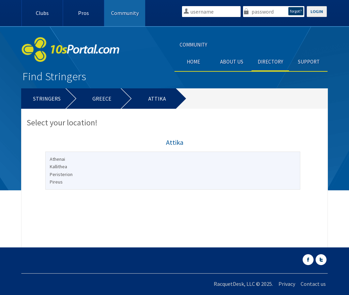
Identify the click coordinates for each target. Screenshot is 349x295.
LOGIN (316, 11)
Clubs (42, 13)
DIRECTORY (270, 61)
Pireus (56, 182)
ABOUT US (231, 61)
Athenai (57, 159)
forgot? (296, 11)
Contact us (313, 283)
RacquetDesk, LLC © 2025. (243, 283)
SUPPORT (309, 61)
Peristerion (61, 174)
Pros (83, 13)
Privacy (286, 283)
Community (125, 13)
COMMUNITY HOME (193, 53)
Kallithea (58, 166)
